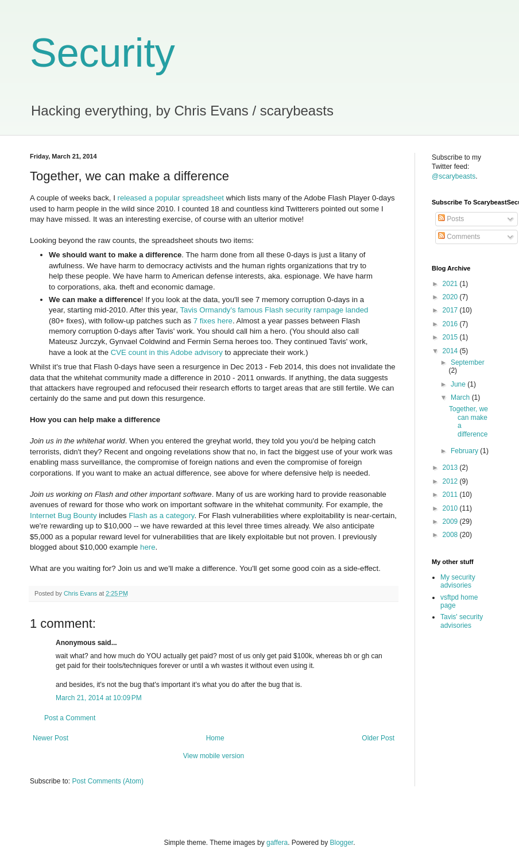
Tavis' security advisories (461, 621)
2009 (451, 522)
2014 (451, 351)
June (459, 384)
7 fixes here (213, 320)
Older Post (378, 738)
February (465, 451)
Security (102, 52)
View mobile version (214, 756)
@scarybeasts (453, 176)
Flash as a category (161, 515)
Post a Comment (69, 718)
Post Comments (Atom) (108, 781)
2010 (451, 508)
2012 (451, 481)
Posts (451, 219)
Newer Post (50, 738)
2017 (451, 310)
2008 (451, 535)
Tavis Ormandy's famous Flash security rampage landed (274, 310)
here (147, 547)
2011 (451, 495)
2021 (451, 284)
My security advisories (457, 581)
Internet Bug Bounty (63, 515)
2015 (451, 337)
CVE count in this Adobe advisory (167, 352)
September (468, 362)
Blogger (342, 843)
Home (215, 738)
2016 (451, 324)
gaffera (277, 843)
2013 (451, 468)
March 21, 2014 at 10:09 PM (99, 698)
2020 (451, 297)
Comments (459, 237)
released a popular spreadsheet (170, 198)
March (461, 397)
